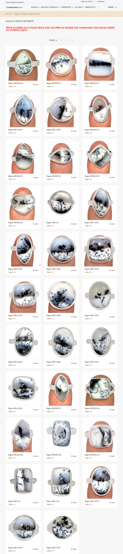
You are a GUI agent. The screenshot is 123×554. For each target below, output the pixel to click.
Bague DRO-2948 (54, 130)
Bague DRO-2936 (92, 269)
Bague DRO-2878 (15, 548)
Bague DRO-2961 (92, 222)
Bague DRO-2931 (15, 269)
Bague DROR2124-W (93, 455)
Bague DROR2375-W (55, 83)
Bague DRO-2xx (53, 501)
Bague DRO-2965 (15, 130)
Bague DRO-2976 (15, 315)
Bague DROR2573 (92, 130)
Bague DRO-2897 (92, 315)
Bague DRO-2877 (54, 548)
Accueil (9, 14)
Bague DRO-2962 (54, 269)
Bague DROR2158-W (55, 455)
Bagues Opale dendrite (31, 14)
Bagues (17, 14)
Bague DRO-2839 (15, 408)
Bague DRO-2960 (54, 315)
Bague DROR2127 (92, 83)
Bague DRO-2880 (54, 362)
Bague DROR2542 (15, 222)
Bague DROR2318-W (93, 408)
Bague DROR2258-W (16, 83)
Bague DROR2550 (92, 176)
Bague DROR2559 (15, 176)
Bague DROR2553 (54, 176)
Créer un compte (87, 1)
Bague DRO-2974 (92, 501)
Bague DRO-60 (14, 501)
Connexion (101, 1)
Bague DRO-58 (52, 222)
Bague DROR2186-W (16, 455)
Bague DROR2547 (54, 408)
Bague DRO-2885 (15, 362)
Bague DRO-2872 (92, 362)
